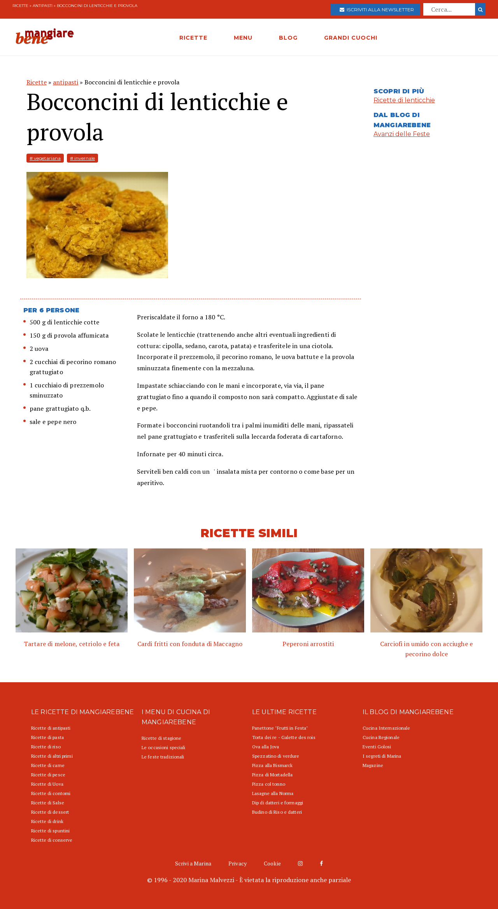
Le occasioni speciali (164, 747)
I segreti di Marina (382, 756)
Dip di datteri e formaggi (277, 803)
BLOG (288, 37)
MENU (243, 37)
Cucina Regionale (381, 737)
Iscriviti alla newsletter (377, 9)
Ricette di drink (47, 821)
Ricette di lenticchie (404, 100)
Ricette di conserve (51, 840)
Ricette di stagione (161, 738)
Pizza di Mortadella (272, 775)
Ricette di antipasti (50, 728)
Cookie (272, 863)
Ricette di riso (46, 747)
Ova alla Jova (265, 747)
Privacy (237, 863)
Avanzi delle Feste (402, 134)
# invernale (82, 158)
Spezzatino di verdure (276, 756)
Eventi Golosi (377, 747)
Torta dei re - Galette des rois (284, 737)
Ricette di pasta (47, 737)
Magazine (373, 765)
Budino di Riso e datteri (277, 812)
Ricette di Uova (47, 784)
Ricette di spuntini (50, 831)
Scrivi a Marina (193, 863)
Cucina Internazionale (386, 728)
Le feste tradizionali (163, 757)
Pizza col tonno (268, 784)
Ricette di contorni (50, 793)
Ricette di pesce (48, 775)
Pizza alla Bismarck (272, 765)
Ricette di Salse (47, 803)
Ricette (20, 5)
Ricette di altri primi (52, 756)
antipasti (43, 5)
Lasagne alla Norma (272, 793)
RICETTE (193, 37)
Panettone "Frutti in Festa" (280, 728)
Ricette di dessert (50, 812)
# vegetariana (45, 158)
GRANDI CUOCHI (350, 37)
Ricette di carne (48, 765)
